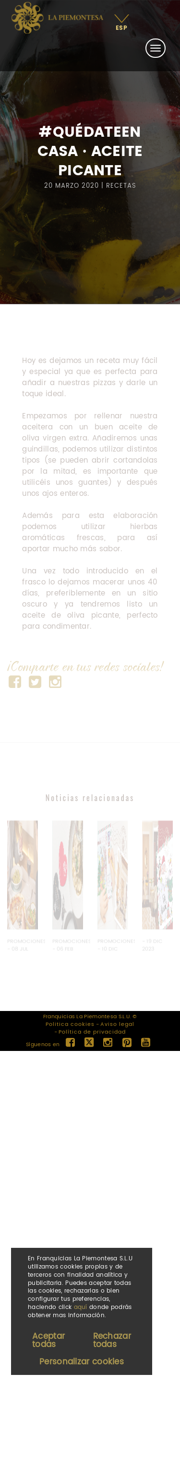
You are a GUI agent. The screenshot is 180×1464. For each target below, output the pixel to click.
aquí (80, 1307)
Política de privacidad (92, 1032)
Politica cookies (70, 1024)
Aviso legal (117, 1024)
